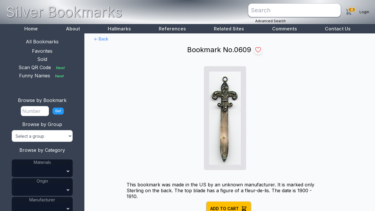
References (172, 29)
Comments (284, 29)
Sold (42, 59)
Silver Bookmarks (64, 12)
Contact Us (338, 29)
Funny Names (42, 76)
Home (31, 29)
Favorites (42, 51)
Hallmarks (119, 29)
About (73, 29)
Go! (58, 111)
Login (364, 12)
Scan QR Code (42, 67)
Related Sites (229, 29)
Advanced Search (270, 21)
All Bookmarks (42, 42)
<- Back (101, 38)
